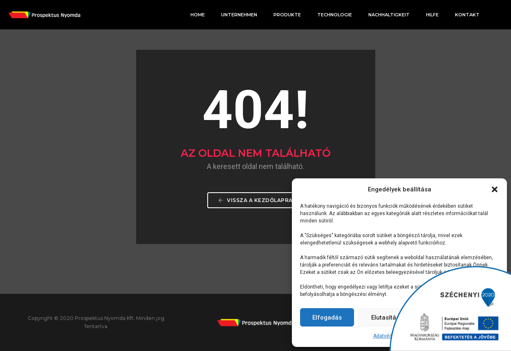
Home (198, 15)
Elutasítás (385, 317)
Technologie (334, 15)
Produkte (287, 15)
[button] (495, 189)
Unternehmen (239, 15)
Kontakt (467, 15)
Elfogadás (327, 317)
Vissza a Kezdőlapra (255, 200)
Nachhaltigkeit (389, 15)
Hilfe (432, 15)
